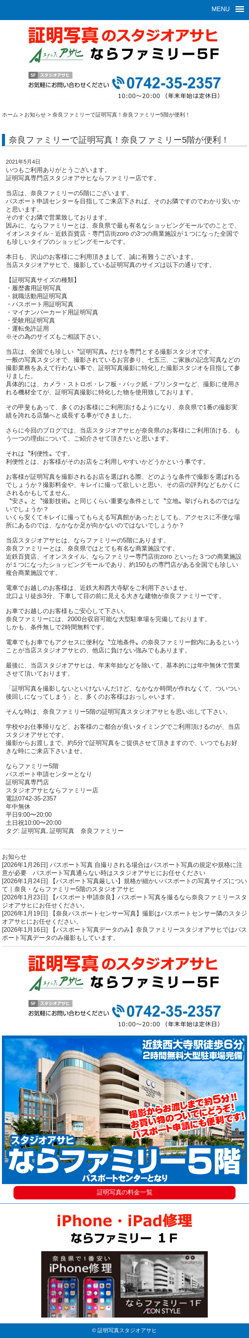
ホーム (10, 115)
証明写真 (34, 831)
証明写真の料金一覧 (124, 1191)
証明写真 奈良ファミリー (87, 831)
